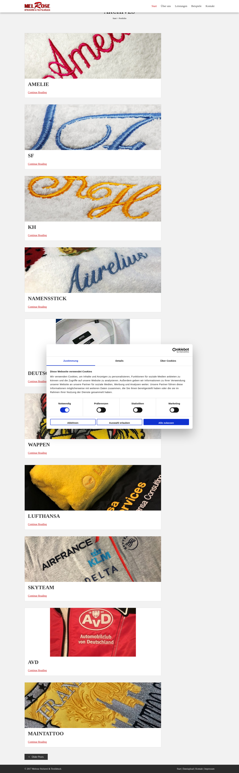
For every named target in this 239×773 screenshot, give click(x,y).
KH (32, 227)
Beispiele (196, 6)
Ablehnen (72, 422)
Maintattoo (46, 733)
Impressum (209, 769)
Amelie (38, 84)
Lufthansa (44, 516)
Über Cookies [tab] (168, 360)
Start (154, 6)
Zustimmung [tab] (70, 360)
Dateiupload (188, 769)
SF (31, 155)
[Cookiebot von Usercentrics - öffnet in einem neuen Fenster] (175, 350)
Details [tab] (119, 360)
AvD (33, 662)
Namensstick (47, 298)
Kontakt (210, 6)
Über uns (166, 6)
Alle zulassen (166, 422)
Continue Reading (37, 92)
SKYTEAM (41, 587)
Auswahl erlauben (119, 422)
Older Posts (36, 756)
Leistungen (181, 6)
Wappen (39, 444)
